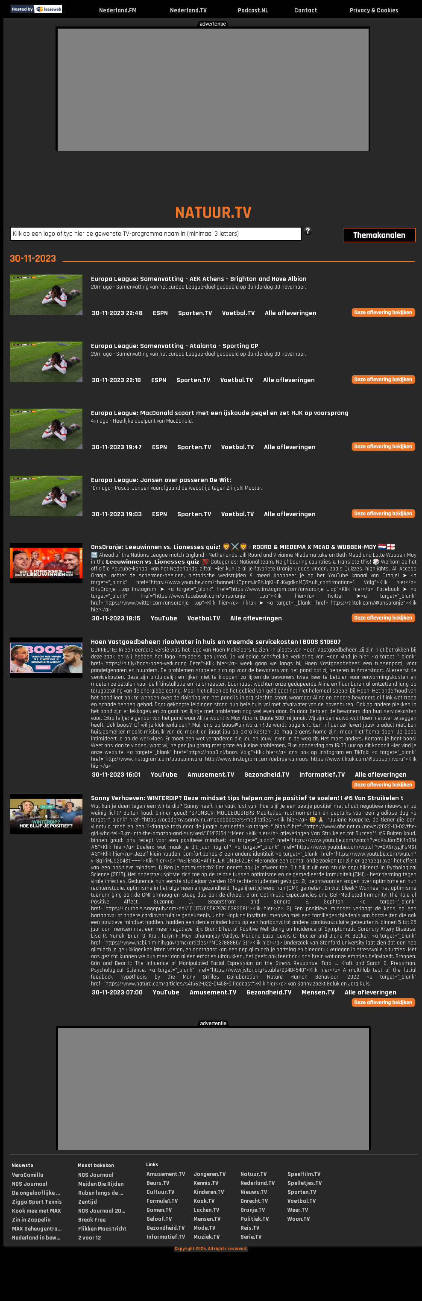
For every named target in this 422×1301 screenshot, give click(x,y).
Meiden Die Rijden (100, 1184)
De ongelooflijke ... (36, 1193)
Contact (305, 10)
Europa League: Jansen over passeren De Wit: (161, 480)
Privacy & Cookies (374, 10)
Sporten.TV (195, 313)
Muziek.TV (206, 1237)
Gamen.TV (159, 1210)
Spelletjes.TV (304, 1183)
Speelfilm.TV (303, 1174)
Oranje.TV (252, 1210)
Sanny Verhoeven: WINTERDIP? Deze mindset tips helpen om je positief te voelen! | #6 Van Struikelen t (247, 798)
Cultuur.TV (160, 1192)
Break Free (92, 1220)
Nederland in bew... (36, 1238)
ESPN (160, 313)
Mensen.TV (318, 992)
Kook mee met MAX (36, 1211)
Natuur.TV (253, 1174)
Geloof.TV (159, 1219)
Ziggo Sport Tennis (37, 1202)
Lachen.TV (206, 1210)
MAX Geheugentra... (37, 1229)
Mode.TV (204, 1228)
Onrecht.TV (254, 1201)
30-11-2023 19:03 (117, 514)
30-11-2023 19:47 (117, 447)
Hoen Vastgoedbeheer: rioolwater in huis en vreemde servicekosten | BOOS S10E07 (216, 641)
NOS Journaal (29, 1184)
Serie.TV (250, 1237)
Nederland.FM (118, 10)
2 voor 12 (89, 1238)
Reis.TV (249, 1228)
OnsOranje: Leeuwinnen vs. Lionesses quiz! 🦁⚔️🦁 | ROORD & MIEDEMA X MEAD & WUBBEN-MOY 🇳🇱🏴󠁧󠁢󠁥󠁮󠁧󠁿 (243, 547)
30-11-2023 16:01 (116, 774)
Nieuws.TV (253, 1192)
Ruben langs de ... (100, 1193)
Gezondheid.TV (266, 774)
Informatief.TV (322, 774)
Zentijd (87, 1202)
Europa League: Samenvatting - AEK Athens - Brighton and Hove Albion (199, 279)
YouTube (164, 618)
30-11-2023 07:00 (117, 992)
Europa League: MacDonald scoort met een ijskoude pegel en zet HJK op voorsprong (220, 413)
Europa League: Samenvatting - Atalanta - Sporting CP (174, 346)
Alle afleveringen (290, 313)
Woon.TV (298, 1219)
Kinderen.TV (208, 1192)
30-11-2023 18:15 (116, 618)
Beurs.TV (158, 1183)
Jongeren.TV (209, 1174)
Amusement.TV (211, 774)
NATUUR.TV (213, 213)
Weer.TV (297, 1210)
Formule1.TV (162, 1201)
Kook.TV (203, 1201)
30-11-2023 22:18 (116, 380)
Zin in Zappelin (31, 1220)
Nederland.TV (188, 10)
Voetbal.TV (238, 313)
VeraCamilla (28, 1175)
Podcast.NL (253, 10)
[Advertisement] (139, 88)
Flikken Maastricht (102, 1229)
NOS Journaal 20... (101, 1211)
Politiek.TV (254, 1219)
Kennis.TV (205, 1183)
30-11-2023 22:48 (117, 313)
